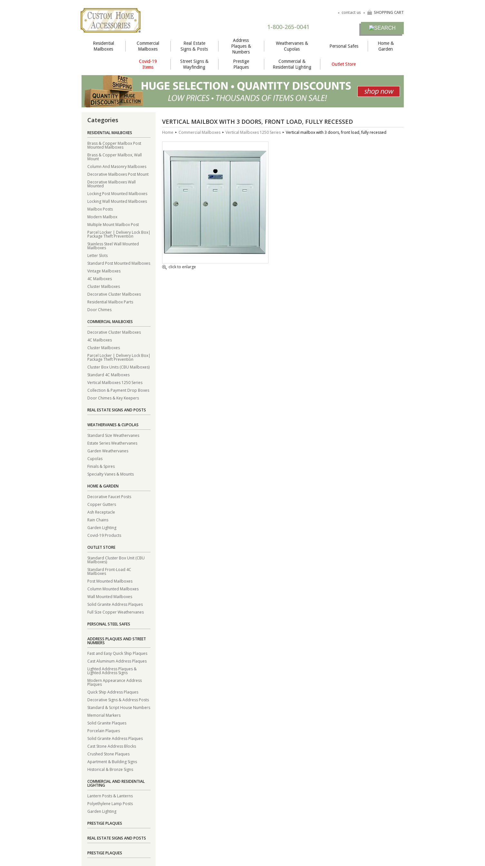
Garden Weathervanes (107, 450)
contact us (351, 12)
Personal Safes (343, 46)
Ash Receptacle (101, 511)
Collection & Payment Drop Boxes (118, 390)
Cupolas (94, 458)
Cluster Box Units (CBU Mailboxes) (118, 366)
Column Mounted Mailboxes (113, 588)
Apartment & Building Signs (112, 761)
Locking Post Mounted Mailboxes (117, 193)
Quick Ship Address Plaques (112, 691)
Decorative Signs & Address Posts (118, 699)
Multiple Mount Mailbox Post (113, 224)
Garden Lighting (101, 527)
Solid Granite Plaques (106, 722)
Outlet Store (344, 64)
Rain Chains (97, 519)
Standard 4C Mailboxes (108, 374)
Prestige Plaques (241, 64)
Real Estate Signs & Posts (194, 46)
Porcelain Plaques (103, 730)
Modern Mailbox (102, 216)
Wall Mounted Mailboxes (109, 596)
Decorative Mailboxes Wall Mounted (111, 183)
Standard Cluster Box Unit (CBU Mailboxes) (116, 559)
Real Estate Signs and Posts (116, 410)
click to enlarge (179, 267)
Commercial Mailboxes (148, 46)
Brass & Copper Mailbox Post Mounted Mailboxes (114, 145)
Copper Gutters (101, 504)
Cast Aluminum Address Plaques (117, 660)
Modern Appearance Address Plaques (114, 682)
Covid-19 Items (148, 64)
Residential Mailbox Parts (110, 301)
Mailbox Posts (100, 208)
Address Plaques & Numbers (241, 46)
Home (167, 132)
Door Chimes (99, 309)
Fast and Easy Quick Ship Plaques (117, 653)
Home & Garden (386, 46)
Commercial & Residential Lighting (292, 64)
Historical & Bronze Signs (110, 769)
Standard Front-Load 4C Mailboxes (109, 571)
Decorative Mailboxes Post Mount (118, 174)
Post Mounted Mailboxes (109, 580)
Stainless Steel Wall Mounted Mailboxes (113, 245)
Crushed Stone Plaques (108, 753)
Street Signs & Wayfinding (194, 64)
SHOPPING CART (385, 12)
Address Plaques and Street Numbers (116, 640)
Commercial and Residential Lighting (116, 783)
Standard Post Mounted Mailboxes (118, 263)
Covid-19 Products (104, 535)
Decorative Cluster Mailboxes (114, 293)
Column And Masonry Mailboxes (116, 166)
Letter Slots (97, 255)
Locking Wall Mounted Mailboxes (117, 201)
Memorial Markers (104, 715)
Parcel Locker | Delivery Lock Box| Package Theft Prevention (118, 234)
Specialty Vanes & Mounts (110, 473)
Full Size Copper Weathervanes (115, 611)
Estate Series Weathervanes (112, 442)
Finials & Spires (101, 466)
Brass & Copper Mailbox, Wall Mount (114, 156)
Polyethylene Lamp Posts (110, 803)
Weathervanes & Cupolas (292, 46)
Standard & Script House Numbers (118, 707)
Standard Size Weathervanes (113, 435)
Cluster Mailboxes (103, 286)
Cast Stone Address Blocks (111, 745)
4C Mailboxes (99, 278)
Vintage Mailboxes (104, 270)
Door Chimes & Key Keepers (113, 397)
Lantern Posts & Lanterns (110, 795)
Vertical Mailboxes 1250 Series (114, 382)
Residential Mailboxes (103, 46)
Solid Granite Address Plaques (115, 604)
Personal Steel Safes (108, 624)
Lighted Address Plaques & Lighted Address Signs (112, 670)
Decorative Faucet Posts (109, 496)
